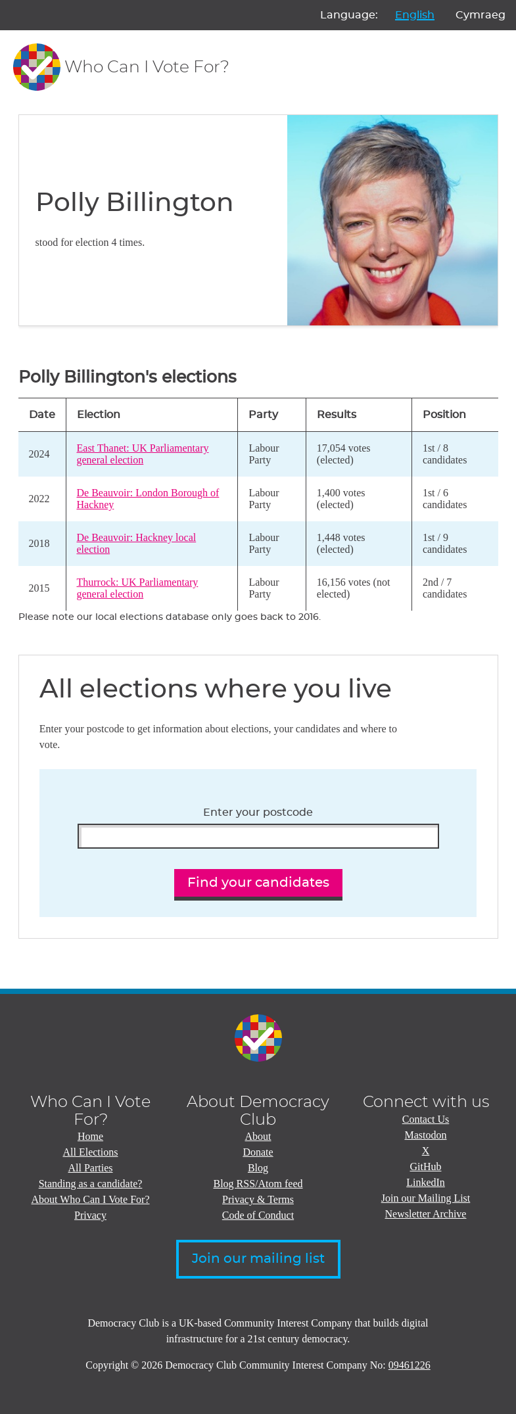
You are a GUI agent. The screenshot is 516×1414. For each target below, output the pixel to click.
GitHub (426, 1166)
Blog (258, 1167)
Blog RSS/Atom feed (257, 1183)
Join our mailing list (258, 1258)
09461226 (409, 1365)
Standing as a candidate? (91, 1183)
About (258, 1136)
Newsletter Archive (426, 1213)
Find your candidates (258, 882)
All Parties (90, 1167)
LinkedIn (425, 1182)
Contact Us (426, 1119)
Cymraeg (480, 15)
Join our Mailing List (426, 1198)
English (414, 15)
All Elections (90, 1152)
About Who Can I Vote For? (91, 1199)
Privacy (90, 1215)
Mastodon (426, 1135)
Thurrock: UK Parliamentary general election (138, 588)
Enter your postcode (258, 812)
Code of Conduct (258, 1215)
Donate (258, 1152)
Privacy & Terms (258, 1199)
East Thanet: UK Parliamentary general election (143, 453)
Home (90, 1136)
